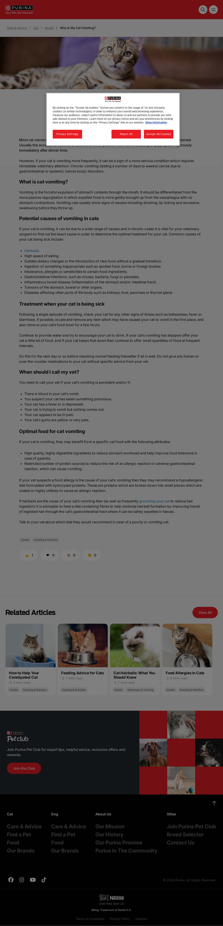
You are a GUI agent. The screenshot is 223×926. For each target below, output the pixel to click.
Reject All (126, 134)
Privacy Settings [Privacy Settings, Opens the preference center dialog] (67, 134)
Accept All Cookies (158, 134)
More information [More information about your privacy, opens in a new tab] (156, 122)
